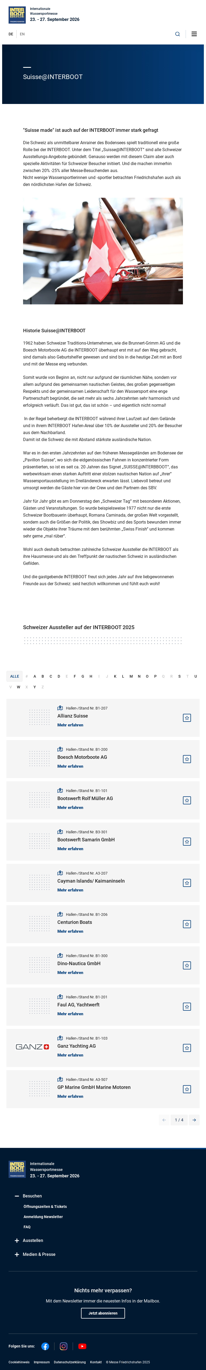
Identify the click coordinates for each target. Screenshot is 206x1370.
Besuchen (28, 1196)
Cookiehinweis (19, 1362)
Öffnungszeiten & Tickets (45, 1206)
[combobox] (177, 34)
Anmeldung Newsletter (43, 1217)
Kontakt (96, 1362)
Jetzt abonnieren (103, 1313)
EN (22, 34)
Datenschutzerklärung (70, 1362)
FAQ (27, 1227)
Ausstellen (28, 1240)
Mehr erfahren (70, 725)
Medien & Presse (35, 1254)
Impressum (42, 1362)
